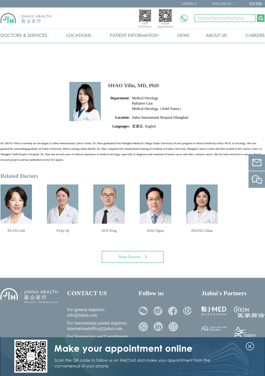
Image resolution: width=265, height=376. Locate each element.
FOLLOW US (221, 4)
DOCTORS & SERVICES (23, 35)
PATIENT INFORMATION (134, 35)
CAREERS (255, 35)
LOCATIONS (78, 35)
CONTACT (189, 4)
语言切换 (255, 4)
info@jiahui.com (82, 315)
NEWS (183, 35)
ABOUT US (216, 35)
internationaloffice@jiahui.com (94, 328)
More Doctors (133, 257)
